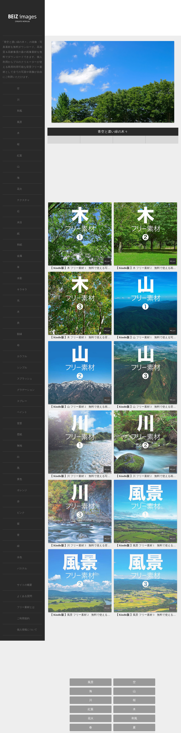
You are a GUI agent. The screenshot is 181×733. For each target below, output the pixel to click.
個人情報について (27, 629)
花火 (90, 718)
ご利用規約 (23, 618)
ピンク (21, 512)
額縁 (19, 334)
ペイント (22, 412)
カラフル (22, 356)
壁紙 (19, 434)
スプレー (22, 401)
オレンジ (22, 490)
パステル (22, 568)
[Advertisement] (112, 19)
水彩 (19, 278)
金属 (19, 256)
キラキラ (22, 289)
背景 (19, 423)
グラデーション (26, 390)
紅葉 (90, 709)
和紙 (19, 244)
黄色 (19, 479)
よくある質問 (24, 596)
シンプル (22, 367)
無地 (19, 445)
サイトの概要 (24, 585)
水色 (19, 557)
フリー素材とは (26, 607)
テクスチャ (23, 200)
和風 (134, 718)
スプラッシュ (24, 378)
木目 (19, 222)
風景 (90, 682)
